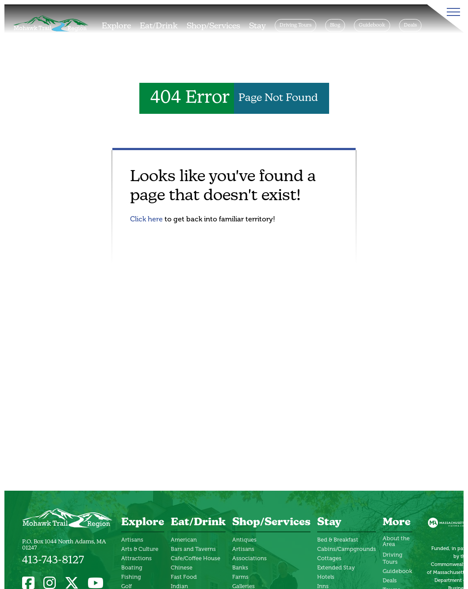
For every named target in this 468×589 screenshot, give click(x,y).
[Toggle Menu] (452, 12)
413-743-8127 (53, 560)
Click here (146, 219)
